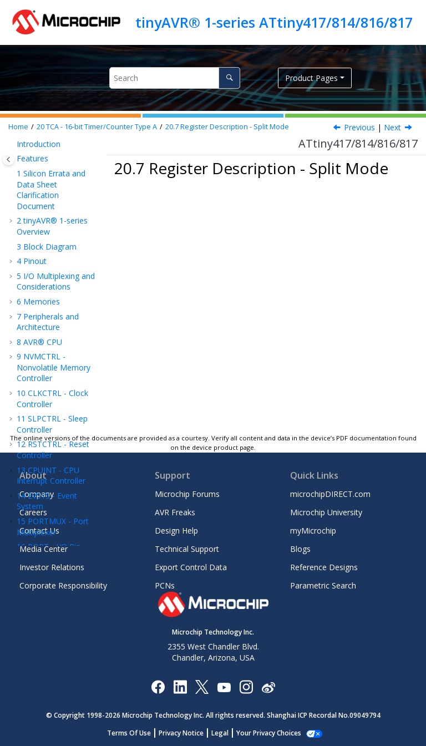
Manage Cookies (268, 733)
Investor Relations (51, 567)
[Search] (229, 78)
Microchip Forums (187, 494)
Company (36, 494)
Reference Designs (324, 567)
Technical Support (187, 549)
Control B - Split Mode (63, 332)
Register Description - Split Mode (227, 126)
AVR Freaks (175, 512)
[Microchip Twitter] (202, 686)
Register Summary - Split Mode (52, 238)
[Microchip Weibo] (268, 687)
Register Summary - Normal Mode (58, 166)
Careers (33, 512)
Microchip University (326, 512)
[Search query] (174, 78)
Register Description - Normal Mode (49, 202)
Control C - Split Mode (63, 357)
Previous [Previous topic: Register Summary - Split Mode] (359, 127)
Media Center (43, 549)
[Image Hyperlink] (224, 687)
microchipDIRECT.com (330, 494)
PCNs (165, 585)
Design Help (176, 530)
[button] (20, 155)
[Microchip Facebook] (158, 686)
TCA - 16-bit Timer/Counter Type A (97, 126)
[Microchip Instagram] (246, 686)
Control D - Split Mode (63, 383)
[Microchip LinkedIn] (180, 686)
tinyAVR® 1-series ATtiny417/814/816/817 (274, 22)
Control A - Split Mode (63, 306)
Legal (226, 733)
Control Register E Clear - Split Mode (63, 414)
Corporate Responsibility (63, 585)
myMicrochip (313, 530)
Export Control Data (191, 567)
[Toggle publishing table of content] (8, 159)
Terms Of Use (135, 733)
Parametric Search (323, 585)
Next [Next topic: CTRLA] (392, 127)
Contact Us (39, 530)
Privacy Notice (187, 733)
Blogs (300, 549)
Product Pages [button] (311, 78)
